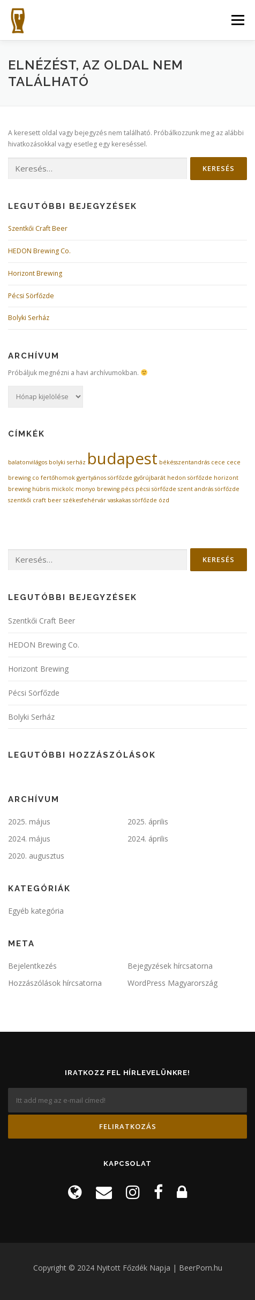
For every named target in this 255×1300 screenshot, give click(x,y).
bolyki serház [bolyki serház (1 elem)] (67, 462)
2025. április (148, 821)
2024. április (148, 839)
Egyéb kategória (36, 911)
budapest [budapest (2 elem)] (122, 458)
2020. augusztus (36, 856)
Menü (237, 20)
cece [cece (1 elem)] (218, 462)
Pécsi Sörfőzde (31, 295)
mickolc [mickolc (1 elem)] (62, 489)
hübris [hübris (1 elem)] (41, 489)
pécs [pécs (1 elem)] (127, 489)
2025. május (29, 821)
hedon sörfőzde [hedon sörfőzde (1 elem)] (189, 477)
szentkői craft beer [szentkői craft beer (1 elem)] (35, 500)
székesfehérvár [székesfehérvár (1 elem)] (84, 500)
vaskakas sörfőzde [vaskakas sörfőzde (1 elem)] (132, 500)
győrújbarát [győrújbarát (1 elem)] (150, 477)
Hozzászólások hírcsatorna (55, 983)
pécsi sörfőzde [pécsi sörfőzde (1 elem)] (156, 489)
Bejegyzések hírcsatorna (170, 966)
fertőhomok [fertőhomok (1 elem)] (58, 477)
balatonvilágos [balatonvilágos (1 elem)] (27, 462)
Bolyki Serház (28, 317)
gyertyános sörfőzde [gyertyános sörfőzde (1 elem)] (104, 477)
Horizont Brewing (35, 273)
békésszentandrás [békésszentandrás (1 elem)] (184, 462)
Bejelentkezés (32, 966)
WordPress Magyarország (173, 983)
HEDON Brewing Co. (39, 250)
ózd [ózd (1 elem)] (164, 500)
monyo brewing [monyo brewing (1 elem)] (97, 489)
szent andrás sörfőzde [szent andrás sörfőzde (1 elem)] (208, 489)
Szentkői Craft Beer (38, 228)
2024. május (29, 839)
